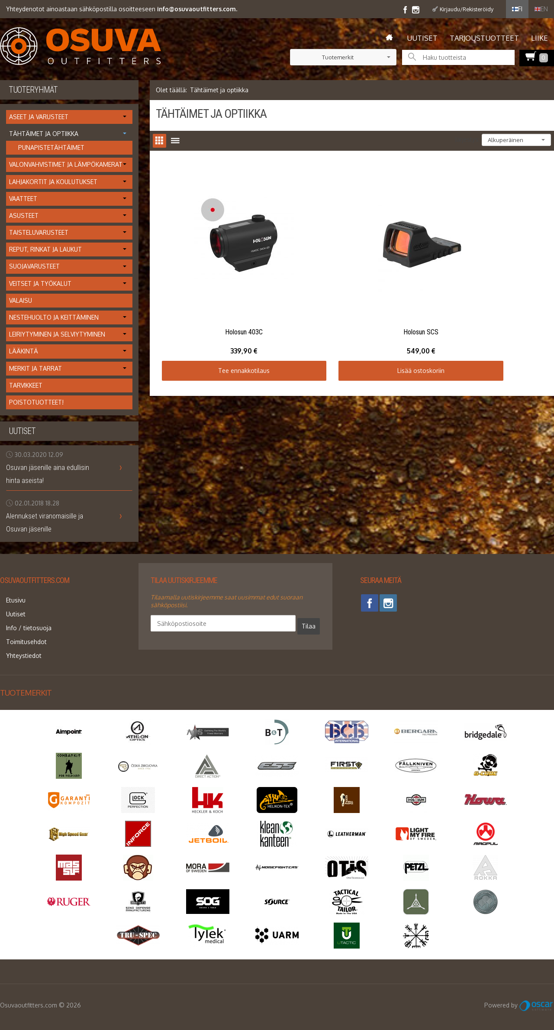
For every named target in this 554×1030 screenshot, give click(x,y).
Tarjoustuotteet (484, 37)
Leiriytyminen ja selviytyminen (57, 334)
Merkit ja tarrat (35, 368)
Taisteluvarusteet (38, 232)
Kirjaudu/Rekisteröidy (466, 9)
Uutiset (422, 37)
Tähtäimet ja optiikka (43, 133)
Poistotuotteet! (36, 402)
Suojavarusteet (34, 266)
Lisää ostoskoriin (351, 324)
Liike (539, 37)
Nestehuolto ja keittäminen (54, 317)
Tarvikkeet (25, 385)
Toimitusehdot (20, 629)
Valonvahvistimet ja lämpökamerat (65, 164)
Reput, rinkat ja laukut (45, 249)
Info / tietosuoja (22, 618)
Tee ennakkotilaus (221, 324)
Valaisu (20, 300)
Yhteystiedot (17, 639)
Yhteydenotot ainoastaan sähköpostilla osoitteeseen (121, 9)
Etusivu (9, 598)
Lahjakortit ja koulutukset (53, 181)
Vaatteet (23, 198)
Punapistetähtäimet (51, 147)
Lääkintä (23, 351)
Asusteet (24, 215)
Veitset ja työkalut (40, 283)
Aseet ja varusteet (38, 116)
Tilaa (250, 623)
